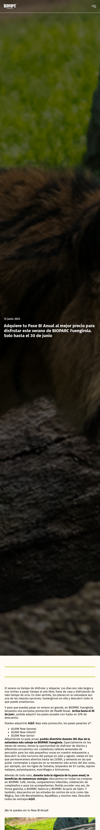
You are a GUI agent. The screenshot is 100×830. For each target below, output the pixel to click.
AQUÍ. (31, 723)
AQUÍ (31, 799)
